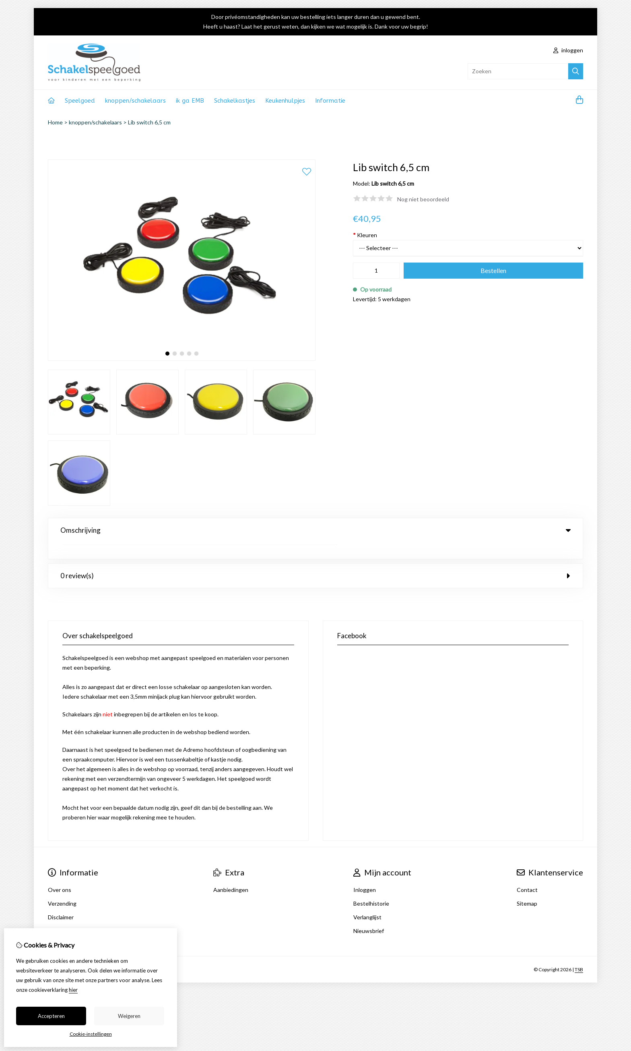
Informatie (330, 100)
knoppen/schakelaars (135, 100)
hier (73, 990)
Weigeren (129, 1016)
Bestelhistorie (371, 886)
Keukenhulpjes (285, 100)
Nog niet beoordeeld (423, 199)
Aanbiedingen (230, 873)
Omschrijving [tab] (315, 530)
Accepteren (51, 1016)
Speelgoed (80, 100)
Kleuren (365, 235)
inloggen (568, 50)
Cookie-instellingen (91, 1034)
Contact (527, 873)
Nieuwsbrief (368, 914)
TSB (579, 953)
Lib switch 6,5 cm (149, 122)
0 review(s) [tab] (315, 559)
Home (55, 122)
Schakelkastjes (234, 100)
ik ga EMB (190, 100)
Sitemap (527, 886)
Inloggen (364, 873)
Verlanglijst (367, 900)
